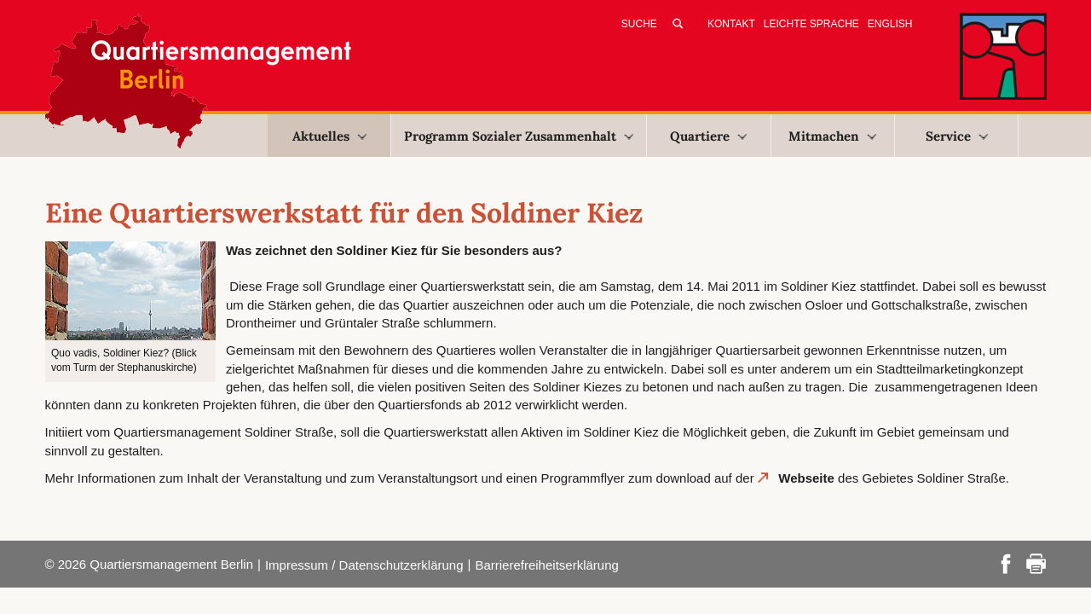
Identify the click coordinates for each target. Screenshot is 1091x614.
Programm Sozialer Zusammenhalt (518, 136)
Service (957, 136)
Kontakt (731, 24)
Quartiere (708, 136)
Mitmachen (832, 136)
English (890, 24)
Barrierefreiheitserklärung (546, 565)
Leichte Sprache (811, 24)
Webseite (806, 478)
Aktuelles (329, 136)
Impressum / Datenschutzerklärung (364, 565)
